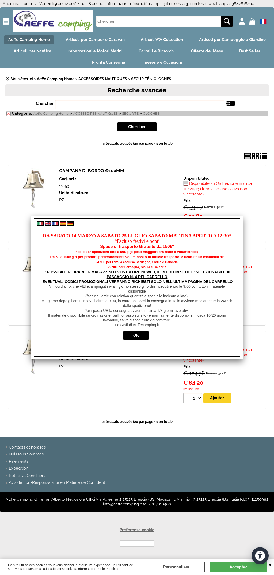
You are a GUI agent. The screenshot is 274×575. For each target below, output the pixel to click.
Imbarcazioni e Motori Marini (95, 51)
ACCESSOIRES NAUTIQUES (95, 114)
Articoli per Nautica (32, 51)
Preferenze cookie (137, 529)
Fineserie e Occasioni (161, 62)
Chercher (45, 103)
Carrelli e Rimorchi (157, 51)
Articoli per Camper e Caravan (95, 39)
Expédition (18, 468)
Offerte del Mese (207, 51)
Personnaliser (176, 567)
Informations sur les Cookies (98, 569)
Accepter (238, 567)
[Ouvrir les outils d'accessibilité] (260, 555)
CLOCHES (151, 114)
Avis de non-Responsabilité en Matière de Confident (57, 482)
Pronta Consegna (108, 62)
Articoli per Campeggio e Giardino (232, 39)
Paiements (18, 461)
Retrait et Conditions (27, 475)
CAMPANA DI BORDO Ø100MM (91, 170)
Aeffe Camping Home (29, 39)
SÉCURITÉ (130, 114)
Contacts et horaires (27, 447)
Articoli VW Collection (162, 39)
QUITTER (269, 564)
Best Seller (249, 51)
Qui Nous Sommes (26, 454)
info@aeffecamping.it (148, 3)
